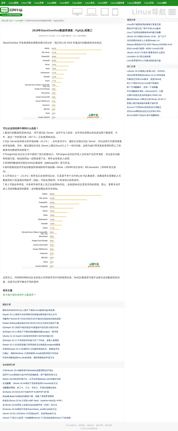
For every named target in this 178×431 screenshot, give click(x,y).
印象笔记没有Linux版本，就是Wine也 (144, 79)
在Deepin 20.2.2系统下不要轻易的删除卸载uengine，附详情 (30, 331)
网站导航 (108, 425)
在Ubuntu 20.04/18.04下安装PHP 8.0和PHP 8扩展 (26, 392)
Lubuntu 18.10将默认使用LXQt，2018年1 (146, 71)
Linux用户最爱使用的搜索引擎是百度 (144, 24)
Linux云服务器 (117, 3)
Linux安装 (39, 3)
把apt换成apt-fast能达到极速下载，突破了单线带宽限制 (28, 396)
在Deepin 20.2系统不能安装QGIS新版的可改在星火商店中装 (30, 327)
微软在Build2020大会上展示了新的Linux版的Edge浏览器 (29, 310)
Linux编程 (162, 3)
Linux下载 (26, 3)
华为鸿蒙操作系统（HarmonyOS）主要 (145, 91)
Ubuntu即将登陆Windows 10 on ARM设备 (146, 75)
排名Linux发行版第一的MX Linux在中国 (145, 48)
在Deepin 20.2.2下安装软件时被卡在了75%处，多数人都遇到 (31, 340)
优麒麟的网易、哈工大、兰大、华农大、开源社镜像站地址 (30, 387)
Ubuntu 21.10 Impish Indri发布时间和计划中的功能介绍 (28, 336)
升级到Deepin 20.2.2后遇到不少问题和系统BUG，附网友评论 (31, 349)
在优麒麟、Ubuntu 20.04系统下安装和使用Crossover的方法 (30, 383)
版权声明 (99, 425)
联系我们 (81, 425)
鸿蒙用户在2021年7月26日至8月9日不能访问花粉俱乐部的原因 (32, 319)
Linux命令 (77, 3)
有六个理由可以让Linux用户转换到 (143, 83)
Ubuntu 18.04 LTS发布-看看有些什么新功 (146, 52)
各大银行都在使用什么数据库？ (19, 294)
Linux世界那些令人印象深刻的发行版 (144, 60)
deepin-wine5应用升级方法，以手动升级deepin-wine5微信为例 (32, 379)
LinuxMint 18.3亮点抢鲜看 (139, 56)
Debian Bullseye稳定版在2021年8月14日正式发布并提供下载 (31, 323)
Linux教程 (51, 3)
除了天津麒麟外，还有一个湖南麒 (142, 87)
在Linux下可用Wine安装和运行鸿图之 (144, 107)
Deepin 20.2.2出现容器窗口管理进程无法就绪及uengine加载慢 (31, 344)
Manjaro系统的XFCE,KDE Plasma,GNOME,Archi (149, 44)
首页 (3, 3)
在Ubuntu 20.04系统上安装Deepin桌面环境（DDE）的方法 (30, 405)
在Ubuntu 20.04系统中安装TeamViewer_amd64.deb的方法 (30, 409)
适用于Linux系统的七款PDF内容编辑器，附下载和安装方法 (30, 374)
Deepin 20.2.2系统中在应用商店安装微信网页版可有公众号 (30, 314)
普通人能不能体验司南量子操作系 (142, 103)
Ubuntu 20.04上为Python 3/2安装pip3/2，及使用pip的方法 (29, 413)
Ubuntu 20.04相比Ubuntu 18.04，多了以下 (146, 36)
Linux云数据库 (134, 3)
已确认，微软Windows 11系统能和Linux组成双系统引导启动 (30, 353)
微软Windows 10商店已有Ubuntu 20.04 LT (146, 99)
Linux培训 (102, 3)
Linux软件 (64, 3)
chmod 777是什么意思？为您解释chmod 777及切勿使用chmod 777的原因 (37, 418)
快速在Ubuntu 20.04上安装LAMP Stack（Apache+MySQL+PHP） (33, 400)
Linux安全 (149, 3)
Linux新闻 (13, 3)
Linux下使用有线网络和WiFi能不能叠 (144, 32)
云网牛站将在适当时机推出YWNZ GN (144, 95)
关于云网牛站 (71, 425)
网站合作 (90, 425)
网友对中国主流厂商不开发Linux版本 (144, 28)
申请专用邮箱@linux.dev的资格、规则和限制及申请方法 (28, 357)
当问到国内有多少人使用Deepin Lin (143, 40)
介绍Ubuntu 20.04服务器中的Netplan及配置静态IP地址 (28, 370)
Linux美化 (90, 3)
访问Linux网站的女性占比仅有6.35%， (145, 111)
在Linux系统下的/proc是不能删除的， (144, 115)
